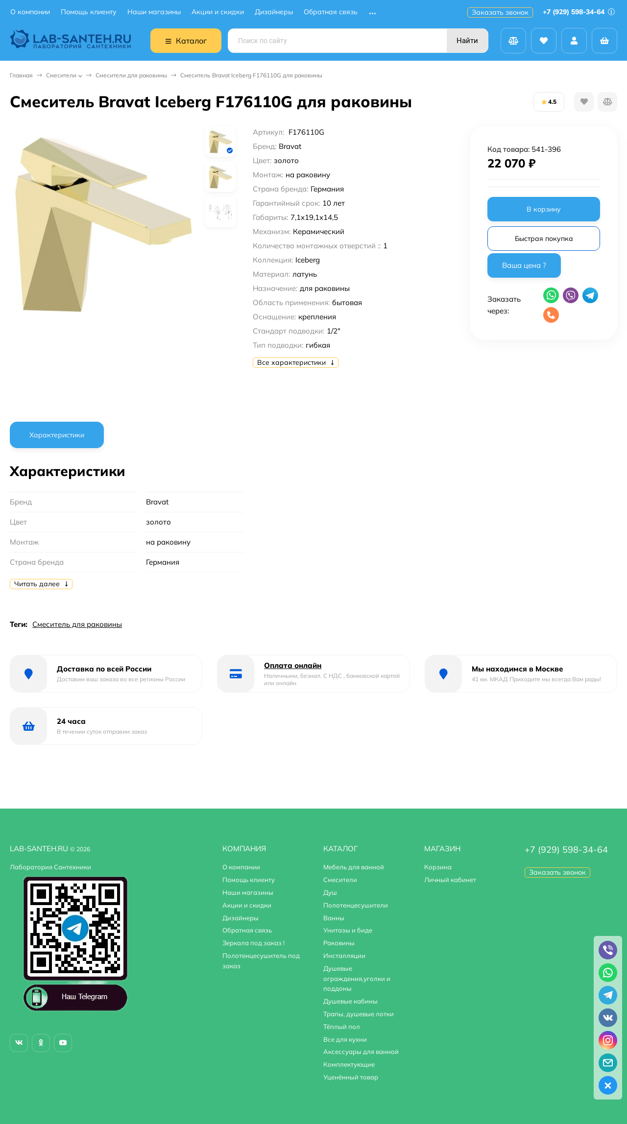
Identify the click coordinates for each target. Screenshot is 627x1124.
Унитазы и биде (347, 930)
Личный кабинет (450, 880)
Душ (330, 892)
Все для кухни (345, 1039)
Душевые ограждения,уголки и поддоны (356, 978)
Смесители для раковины (131, 75)
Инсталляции (344, 955)
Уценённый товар (350, 1077)
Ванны (333, 918)
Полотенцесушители (355, 905)
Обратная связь (331, 12)
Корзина (438, 867)
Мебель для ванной (353, 867)
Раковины (339, 943)
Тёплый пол (341, 1026)
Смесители (61, 75)
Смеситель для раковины (77, 624)
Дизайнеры (274, 12)
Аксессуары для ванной (361, 1051)
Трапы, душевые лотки (358, 1014)
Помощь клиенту (89, 12)
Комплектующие (349, 1064)
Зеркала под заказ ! (253, 943)
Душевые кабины (350, 1001)
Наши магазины (154, 12)
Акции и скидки (218, 12)
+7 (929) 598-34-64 (579, 11)
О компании (30, 12)
